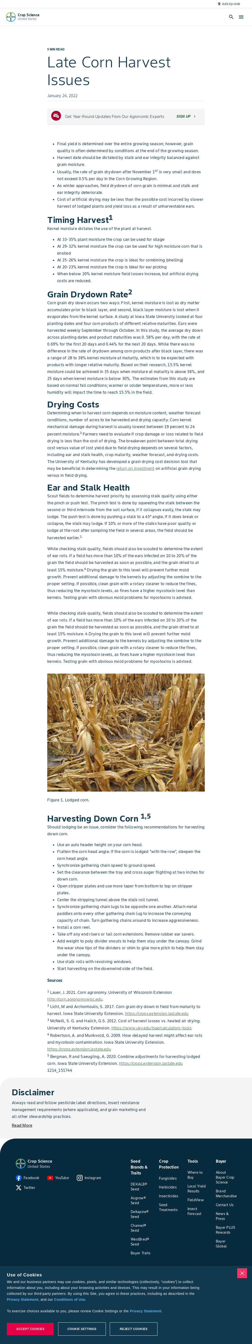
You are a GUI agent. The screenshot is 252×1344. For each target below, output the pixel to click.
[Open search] (231, 17)
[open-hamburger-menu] (241, 17)
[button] (21, 1164)
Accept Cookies (30, 1329)
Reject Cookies (133, 1329)
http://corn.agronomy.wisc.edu (74, 999)
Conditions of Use (69, 1299)
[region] (126, 1305)
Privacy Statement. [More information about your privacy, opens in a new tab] (146, 1311)
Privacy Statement (22, 1299)
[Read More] (22, 1125)
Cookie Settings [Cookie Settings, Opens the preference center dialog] (81, 1329)
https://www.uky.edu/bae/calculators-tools (151, 1028)
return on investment (135, 468)
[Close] (242, 1273)
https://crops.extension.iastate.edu (157, 1013)
